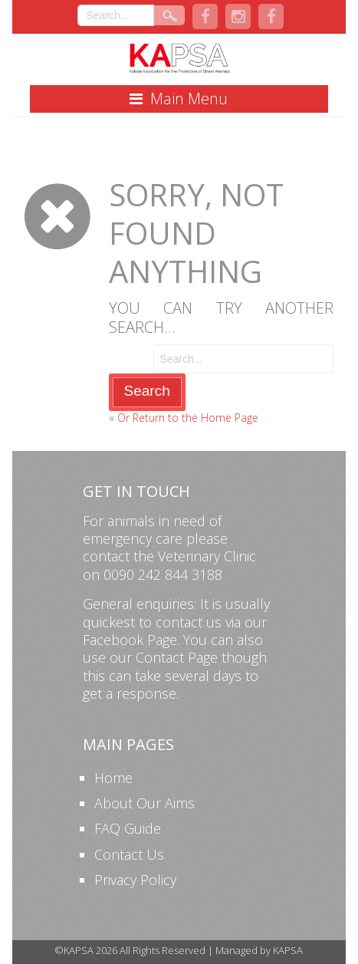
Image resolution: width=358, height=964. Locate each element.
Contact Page (177, 657)
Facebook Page (130, 639)
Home (113, 777)
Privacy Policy (135, 879)
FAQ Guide (127, 828)
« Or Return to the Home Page (183, 417)
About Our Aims (144, 803)
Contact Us (129, 854)
